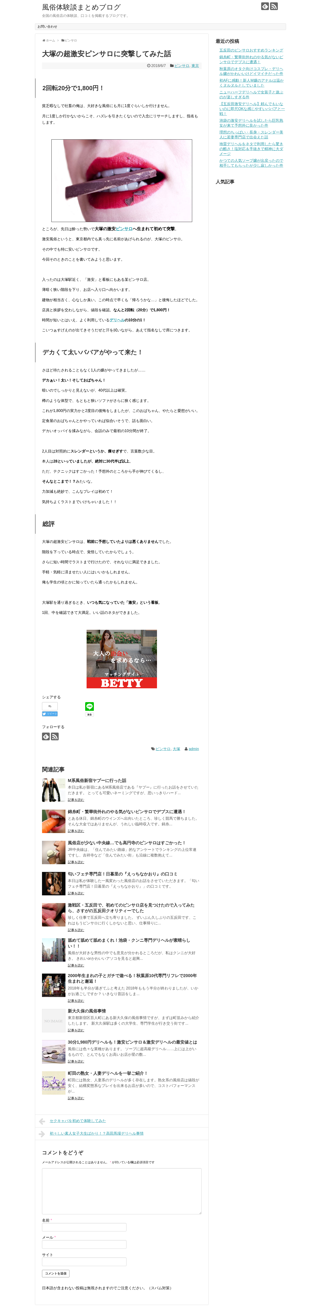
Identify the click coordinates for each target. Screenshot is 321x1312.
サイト (47, 1255)
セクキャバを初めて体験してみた (72, 1121)
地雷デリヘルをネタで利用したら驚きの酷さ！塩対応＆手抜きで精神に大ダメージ (251, 149)
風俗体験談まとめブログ (81, 7)
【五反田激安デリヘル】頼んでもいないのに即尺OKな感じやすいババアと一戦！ (252, 109)
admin (194, 749)
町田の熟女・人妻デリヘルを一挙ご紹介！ (108, 1073)
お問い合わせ (47, 26)
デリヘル (117, 320)
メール (49, 1237)
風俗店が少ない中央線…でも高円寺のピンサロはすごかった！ (127, 843)
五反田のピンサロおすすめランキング (251, 50)
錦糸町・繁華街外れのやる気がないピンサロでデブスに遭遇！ (127, 811)
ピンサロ (181, 66)
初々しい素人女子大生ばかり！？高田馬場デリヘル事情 (91, 1134)
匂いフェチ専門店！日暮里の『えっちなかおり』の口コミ (123, 874)
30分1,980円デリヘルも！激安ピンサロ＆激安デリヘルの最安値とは (132, 1042)
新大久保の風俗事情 (87, 1011)
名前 (47, 1220)
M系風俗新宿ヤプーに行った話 (97, 780)
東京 (195, 66)
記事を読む (76, 800)
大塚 (176, 749)
